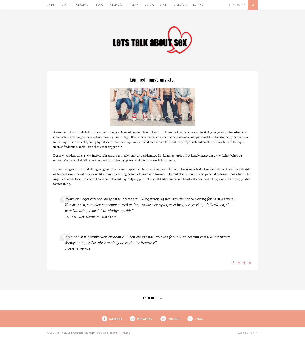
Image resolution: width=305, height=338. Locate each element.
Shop (163, 4)
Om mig (149, 4)
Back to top (248, 332)
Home (51, 4)
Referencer (180, 4)
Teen (63, 4)
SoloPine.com (123, 332)
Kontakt (199, 4)
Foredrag (115, 4)
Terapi (134, 4)
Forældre (81, 4)
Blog (99, 4)
